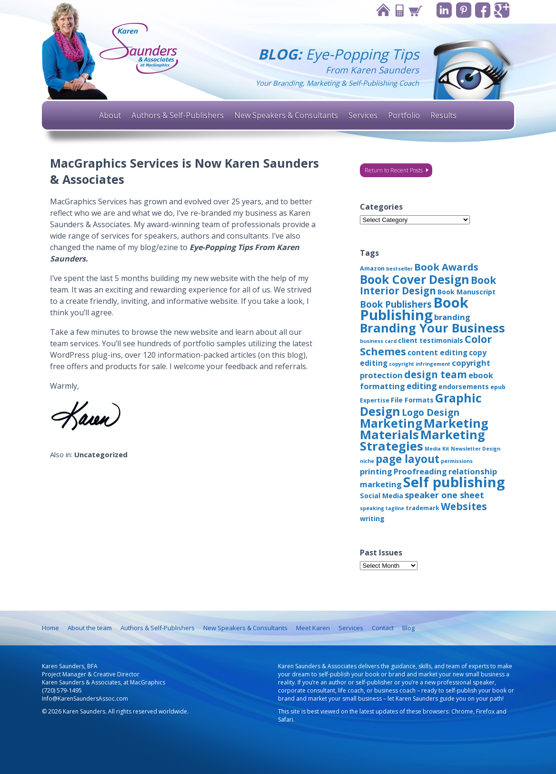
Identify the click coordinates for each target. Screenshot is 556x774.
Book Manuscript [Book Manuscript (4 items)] (466, 291)
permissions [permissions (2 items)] (457, 461)
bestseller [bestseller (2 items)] (399, 268)
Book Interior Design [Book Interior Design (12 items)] (428, 285)
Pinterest (463, 10)
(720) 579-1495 (62, 690)
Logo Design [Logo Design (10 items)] (430, 412)
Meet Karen (313, 627)
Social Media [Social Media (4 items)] (381, 495)
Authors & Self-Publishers (177, 115)
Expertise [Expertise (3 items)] (374, 400)
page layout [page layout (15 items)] (407, 459)
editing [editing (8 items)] (422, 386)
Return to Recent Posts (394, 170)
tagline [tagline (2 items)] (395, 508)
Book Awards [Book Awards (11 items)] (446, 266)
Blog (408, 627)
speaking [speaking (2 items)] (372, 508)
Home (382, 10)
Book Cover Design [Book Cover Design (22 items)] (414, 279)
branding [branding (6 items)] (452, 317)
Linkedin (443, 10)
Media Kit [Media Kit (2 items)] (437, 448)
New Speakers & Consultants (286, 115)
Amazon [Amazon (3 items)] (372, 268)
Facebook (482, 10)
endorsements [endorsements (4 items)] (463, 386)
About (110, 115)
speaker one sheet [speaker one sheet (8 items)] (444, 495)
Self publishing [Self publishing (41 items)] (454, 481)
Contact (398, 10)
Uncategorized (101, 454)
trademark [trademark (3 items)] (422, 508)
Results (443, 115)
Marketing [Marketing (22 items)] (391, 423)
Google (502, 10)
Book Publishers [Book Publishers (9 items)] (396, 304)
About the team (90, 627)
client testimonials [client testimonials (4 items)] (430, 340)
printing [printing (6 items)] (376, 471)
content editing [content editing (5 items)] (437, 352)
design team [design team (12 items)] (435, 374)
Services (362, 115)
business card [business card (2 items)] (378, 341)
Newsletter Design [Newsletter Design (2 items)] (475, 448)
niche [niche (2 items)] (367, 461)
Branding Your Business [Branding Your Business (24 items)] (432, 328)
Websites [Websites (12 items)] (464, 506)
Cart (414, 10)
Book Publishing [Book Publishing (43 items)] (414, 308)
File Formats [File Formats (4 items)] (412, 399)
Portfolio (404, 115)
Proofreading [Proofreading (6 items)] (420, 471)
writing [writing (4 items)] (372, 518)
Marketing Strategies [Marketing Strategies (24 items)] (422, 440)
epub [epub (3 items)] (498, 387)
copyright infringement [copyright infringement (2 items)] (419, 364)
